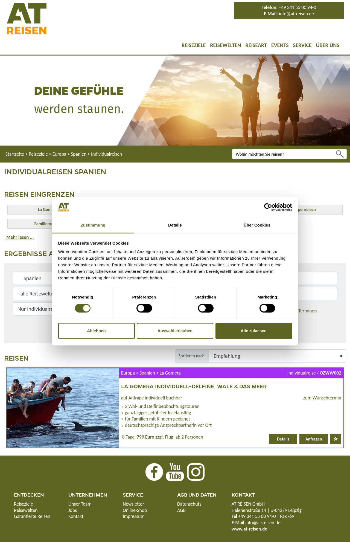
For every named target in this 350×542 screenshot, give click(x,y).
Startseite (14, 154)
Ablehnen (96, 331)
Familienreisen (47, 223)
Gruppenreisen (302, 209)
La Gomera (47, 209)
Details (283, 439)
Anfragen (313, 439)
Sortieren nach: (192, 355)
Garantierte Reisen (32, 516)
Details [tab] (175, 225)
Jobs (72, 510)
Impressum (133, 516)
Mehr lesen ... (20, 237)
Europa (59, 154)
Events (280, 45)
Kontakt (75, 516)
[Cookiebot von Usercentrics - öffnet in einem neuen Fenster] (268, 207)
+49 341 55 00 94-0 (297, 7)
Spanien (78, 154)
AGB (181, 510)
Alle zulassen (254, 331)
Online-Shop (135, 510)
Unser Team (80, 504)
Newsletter (133, 504)
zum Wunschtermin (322, 398)
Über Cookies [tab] (257, 225)
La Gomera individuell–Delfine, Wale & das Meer (194, 386)
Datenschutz (189, 504)
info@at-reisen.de (296, 14)
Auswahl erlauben (175, 331)
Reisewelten (225, 45)
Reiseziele (194, 45)
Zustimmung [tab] (93, 225)
